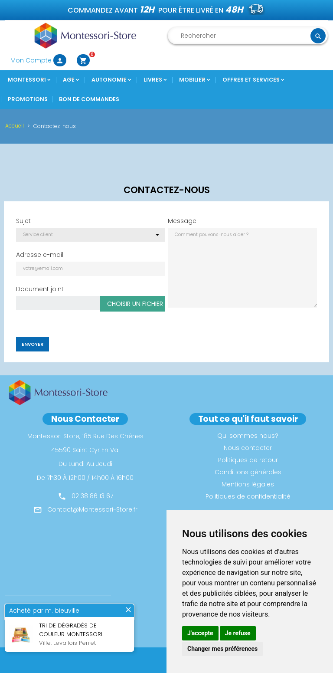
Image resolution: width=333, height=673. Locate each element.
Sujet (23, 221)
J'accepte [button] (200, 633)
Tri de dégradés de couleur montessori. (71, 629)
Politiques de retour (248, 460)
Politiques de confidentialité (248, 496)
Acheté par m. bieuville (44, 610)
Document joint (40, 289)
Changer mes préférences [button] (222, 648)
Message (182, 221)
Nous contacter (248, 447)
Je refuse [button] (238, 633)
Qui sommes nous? (247, 435)
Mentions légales (248, 484)
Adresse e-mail (39, 254)
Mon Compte (38, 60)
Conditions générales (248, 472)
